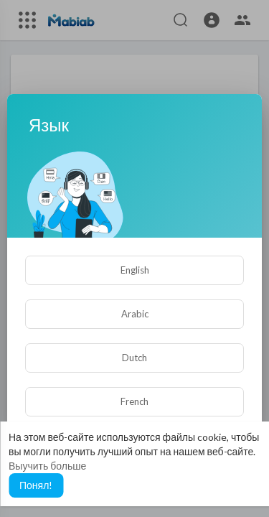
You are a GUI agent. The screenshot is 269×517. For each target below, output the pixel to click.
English (135, 270)
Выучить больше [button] (47, 466)
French (134, 401)
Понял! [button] (35, 485)
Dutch (134, 357)
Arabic (134, 314)
